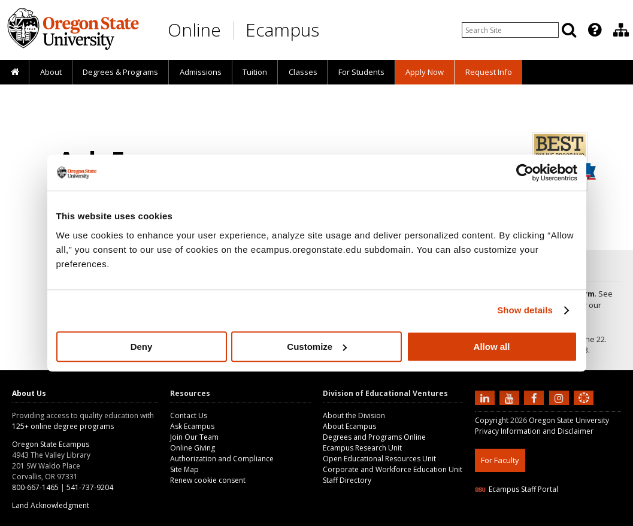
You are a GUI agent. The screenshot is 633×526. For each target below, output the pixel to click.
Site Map (184, 469)
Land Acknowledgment (50, 505)
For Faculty (500, 460)
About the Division (354, 415)
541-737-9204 (89, 487)
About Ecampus (349, 426)
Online (194, 29)
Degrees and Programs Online (374, 437)
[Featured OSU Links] (594, 30)
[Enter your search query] (510, 30)
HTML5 (541, 518)
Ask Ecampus (192, 426)
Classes (303, 71)
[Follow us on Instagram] (560, 397)
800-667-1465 (35, 487)
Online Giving (192, 448)
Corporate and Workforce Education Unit (392, 469)
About (51, 71)
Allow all (492, 346)
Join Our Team (194, 437)
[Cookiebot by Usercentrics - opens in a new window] (525, 173)
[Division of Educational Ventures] (621, 30)
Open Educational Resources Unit (379, 459)
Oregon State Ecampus (50, 444)
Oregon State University (569, 420)
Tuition (255, 71)
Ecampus (282, 29)
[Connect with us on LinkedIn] (486, 397)
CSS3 (569, 518)
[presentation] (593, 30)
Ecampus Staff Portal (516, 489)
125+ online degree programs (63, 426)
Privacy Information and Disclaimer (534, 431)
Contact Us (188, 415)
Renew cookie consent (208, 480)
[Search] (569, 30)
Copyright (491, 420)
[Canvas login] (583, 407)
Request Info (488, 71)
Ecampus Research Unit (362, 448)
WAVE (594, 518)
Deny (142, 346)
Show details (525, 310)
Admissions (201, 71)
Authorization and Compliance (222, 459)
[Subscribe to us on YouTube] (510, 397)
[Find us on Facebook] (535, 397)
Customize (317, 346)
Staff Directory (347, 480)
